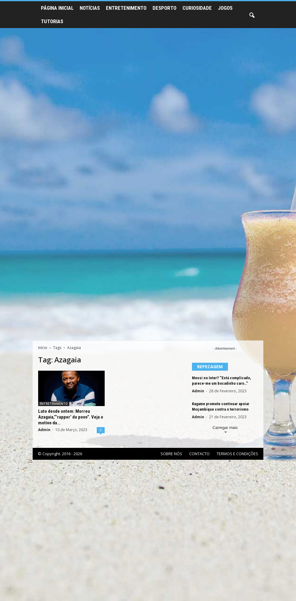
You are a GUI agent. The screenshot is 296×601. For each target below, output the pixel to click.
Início (42, 347)
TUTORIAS (52, 21)
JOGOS (225, 8)
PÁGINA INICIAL (57, 8)
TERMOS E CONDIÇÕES (237, 453)
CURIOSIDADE (197, 8)
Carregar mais (224, 430)
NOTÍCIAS (90, 8)
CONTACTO (199, 453)
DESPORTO (164, 8)
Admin (44, 429)
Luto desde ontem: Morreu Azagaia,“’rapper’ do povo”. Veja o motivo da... (70, 417)
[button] (251, 15)
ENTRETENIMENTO (126, 8)
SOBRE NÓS (171, 453)
